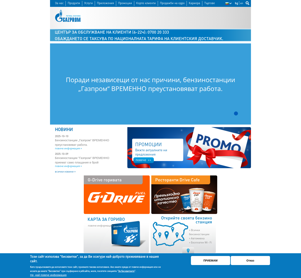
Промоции (125, 3)
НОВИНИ (64, 129)
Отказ (250, 260)
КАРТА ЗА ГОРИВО (106, 219)
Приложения (105, 3)
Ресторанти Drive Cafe (177, 179)
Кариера (194, 3)
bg (236, 3)
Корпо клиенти (146, 3)
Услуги (88, 3)
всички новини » (65, 171)
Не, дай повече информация (48, 275)
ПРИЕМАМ (210, 260)
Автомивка (197, 238)
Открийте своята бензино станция (186, 220)
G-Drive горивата (105, 179)
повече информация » (68, 148)
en (241, 3)
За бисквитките (126, 271)
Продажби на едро (172, 3)
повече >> (143, 160)
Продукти (74, 3)
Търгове (209, 3)
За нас (59, 3)
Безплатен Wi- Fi (201, 242)
